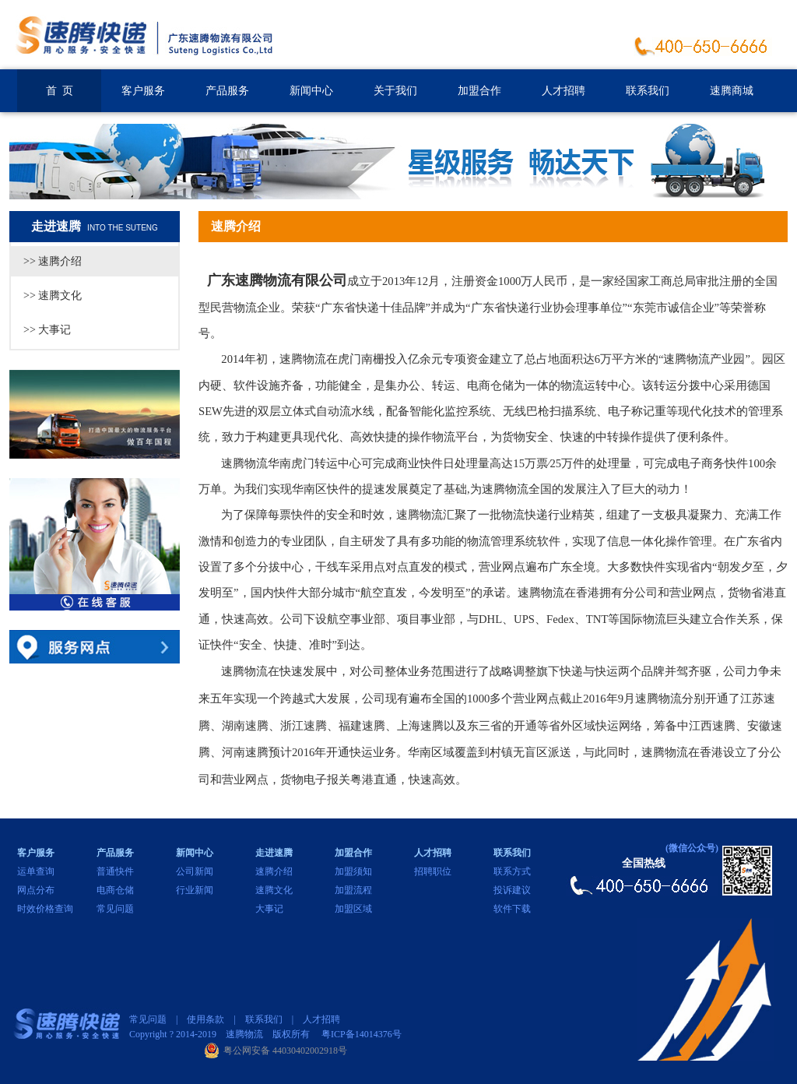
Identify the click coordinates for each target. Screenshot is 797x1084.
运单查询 (35, 871)
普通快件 (115, 871)
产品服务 (227, 91)
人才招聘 (563, 91)
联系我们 (647, 91)
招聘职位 (432, 871)
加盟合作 (479, 91)
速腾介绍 (274, 871)
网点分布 (35, 890)
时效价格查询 (45, 908)
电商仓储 (115, 890)
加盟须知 (353, 871)
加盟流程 (353, 890)
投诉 (502, 890)
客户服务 (143, 91)
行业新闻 (194, 890)
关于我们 (395, 91)
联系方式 (512, 871)
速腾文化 (274, 890)
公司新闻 (194, 871)
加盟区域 (353, 908)
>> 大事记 (47, 330)
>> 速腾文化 (52, 295)
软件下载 (512, 908)
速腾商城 (731, 91)
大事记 (269, 908)
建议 (521, 890)
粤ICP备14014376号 (361, 1034)
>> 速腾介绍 (52, 261)
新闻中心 (311, 91)
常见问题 (115, 908)
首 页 (59, 91)
